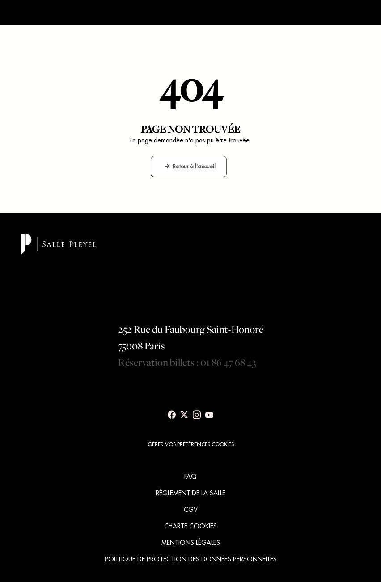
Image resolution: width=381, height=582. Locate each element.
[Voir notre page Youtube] (209, 415)
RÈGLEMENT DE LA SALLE (190, 493)
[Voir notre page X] (184, 415)
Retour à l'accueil (194, 166)
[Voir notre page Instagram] (196, 415)
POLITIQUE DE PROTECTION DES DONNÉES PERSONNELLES (191, 559)
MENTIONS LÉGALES (190, 543)
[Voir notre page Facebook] (171, 415)
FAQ (190, 477)
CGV (191, 510)
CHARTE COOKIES (190, 526)
